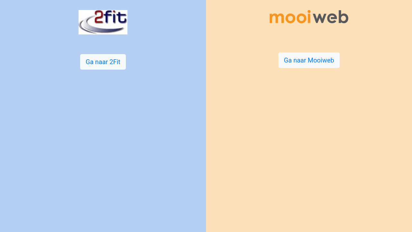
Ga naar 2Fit (103, 62)
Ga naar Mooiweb (309, 60)
